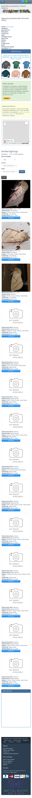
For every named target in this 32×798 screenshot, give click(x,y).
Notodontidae (10, 26)
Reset (4, 177)
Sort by (3, 163)
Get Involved (7, 757)
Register (5, 764)
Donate (18, 742)
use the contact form (9, 114)
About (5, 746)
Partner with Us (7, 763)
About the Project (8, 748)
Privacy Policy (17, 740)
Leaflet (10, 143)
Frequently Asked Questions (10, 753)
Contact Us (11, 742)
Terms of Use (7, 740)
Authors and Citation (8, 750)
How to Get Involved (8, 759)
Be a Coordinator (8, 761)
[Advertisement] (16, 709)
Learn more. (13, 772)
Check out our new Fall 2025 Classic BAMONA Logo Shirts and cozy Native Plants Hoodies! (16, 57)
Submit (22, 171)
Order (3, 168)
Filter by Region (6, 156)
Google (18, 143)
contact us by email (23, 112)
